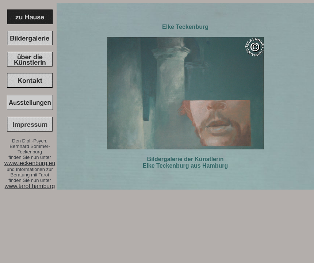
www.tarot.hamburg (30, 186)
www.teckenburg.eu (29, 163)
